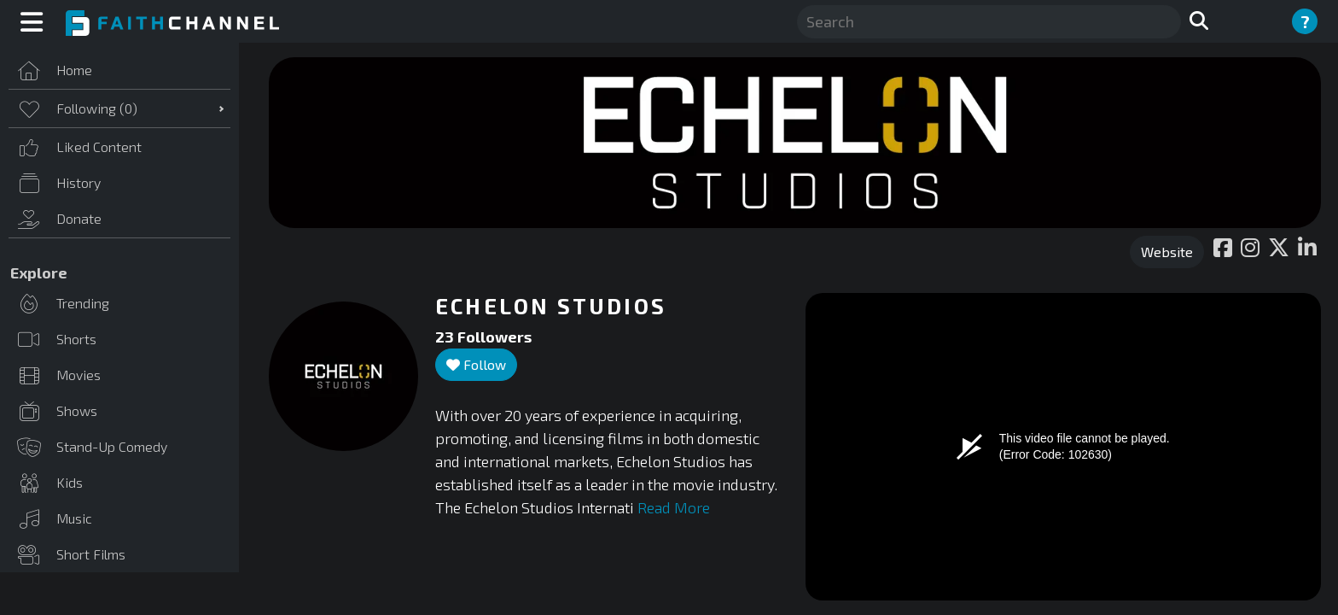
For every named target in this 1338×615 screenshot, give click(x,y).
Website (1167, 251)
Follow (476, 364)
